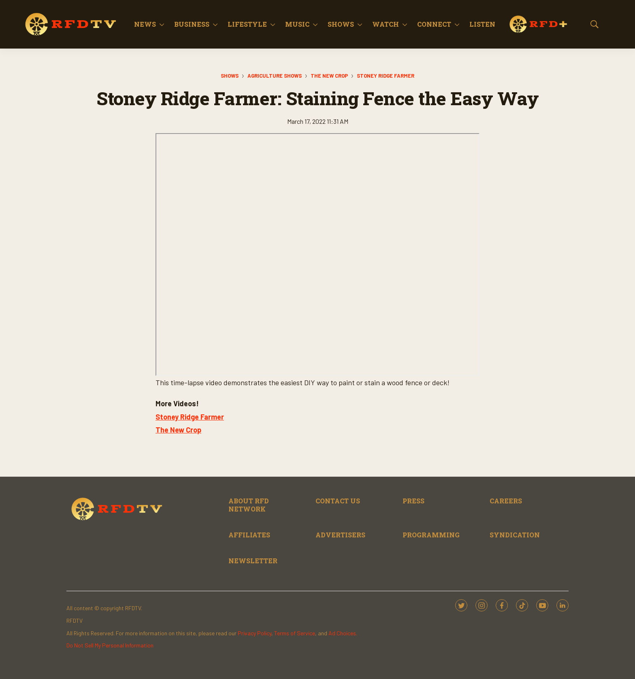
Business (191, 24)
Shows (341, 24)
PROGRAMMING (431, 535)
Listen (482, 24)
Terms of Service (294, 633)
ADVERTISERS (340, 535)
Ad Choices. (342, 633)
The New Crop (329, 75)
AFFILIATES (249, 535)
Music (297, 24)
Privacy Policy (254, 633)
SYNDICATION (515, 535)
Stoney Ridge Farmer (385, 75)
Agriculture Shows (274, 75)
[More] (162, 24)
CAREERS (506, 501)
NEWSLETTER (252, 560)
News (145, 24)
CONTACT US (337, 501)
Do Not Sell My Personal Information (109, 645)
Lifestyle (247, 24)
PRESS (413, 501)
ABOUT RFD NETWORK (248, 504)
